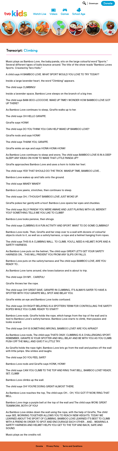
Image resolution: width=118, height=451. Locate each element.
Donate (108, 3)
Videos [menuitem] (53, 14)
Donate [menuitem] (39, 446)
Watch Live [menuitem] (39, 14)
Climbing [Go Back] (30, 50)
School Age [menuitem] (78, 14)
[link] (16, 10)
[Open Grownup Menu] (93, 4)
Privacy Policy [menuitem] (52, 446)
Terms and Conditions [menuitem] (72, 446)
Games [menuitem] (65, 14)
